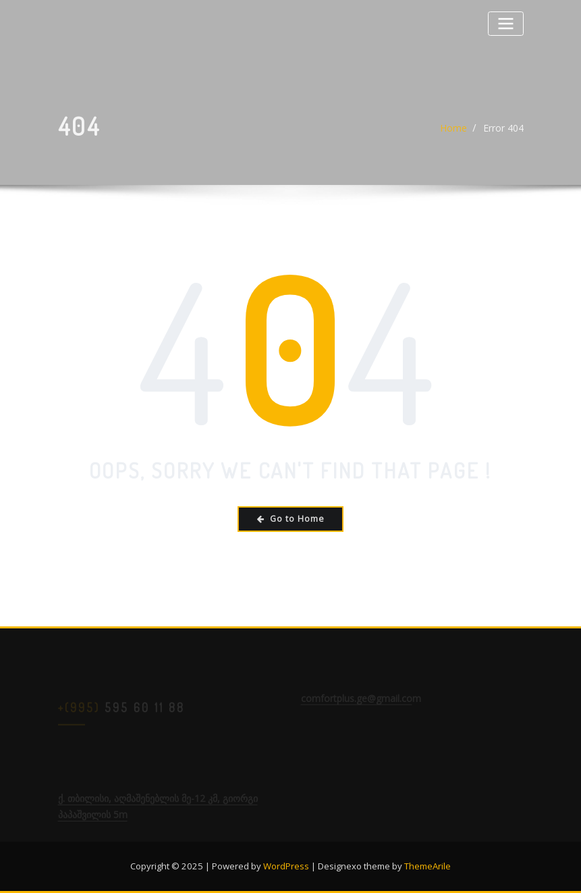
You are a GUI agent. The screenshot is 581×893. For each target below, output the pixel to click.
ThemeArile (427, 866)
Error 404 (503, 132)
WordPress (286, 866)
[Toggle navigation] (505, 23)
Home (453, 132)
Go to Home (291, 518)
